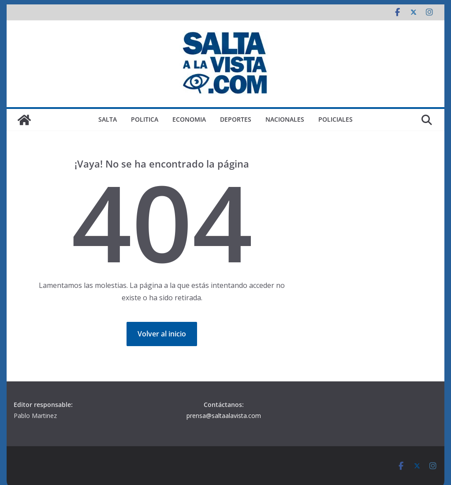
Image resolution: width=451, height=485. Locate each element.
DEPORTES (235, 119)
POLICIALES (335, 119)
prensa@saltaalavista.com (223, 415)
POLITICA (144, 119)
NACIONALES (284, 119)
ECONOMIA (189, 119)
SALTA (107, 119)
